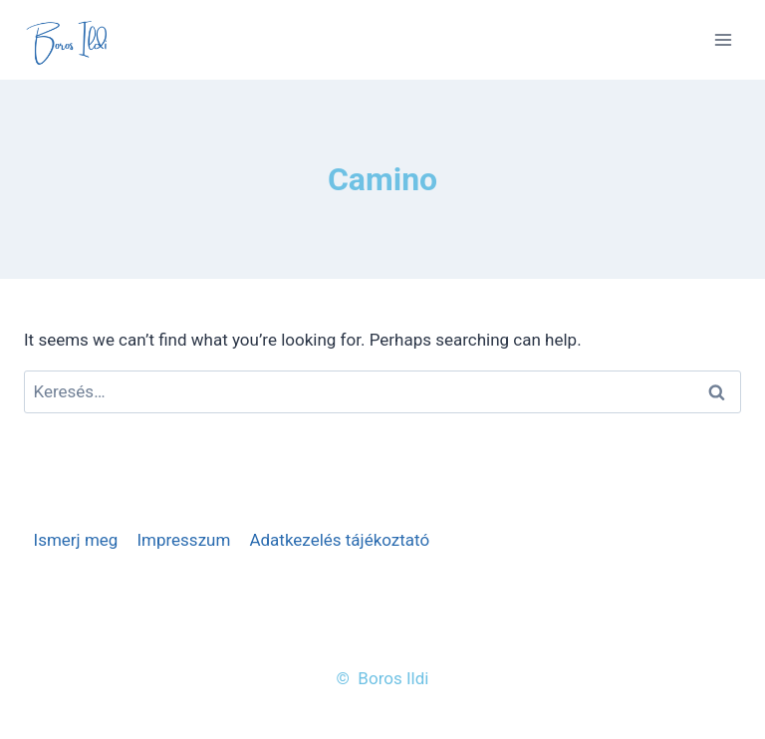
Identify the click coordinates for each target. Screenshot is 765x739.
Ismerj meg (76, 540)
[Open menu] (722, 39)
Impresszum (183, 540)
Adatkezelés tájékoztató (339, 540)
